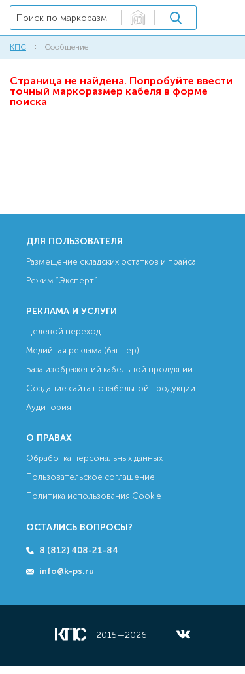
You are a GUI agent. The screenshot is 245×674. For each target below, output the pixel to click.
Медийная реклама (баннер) (82, 350)
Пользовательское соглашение (90, 477)
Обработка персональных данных (94, 458)
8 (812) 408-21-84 (78, 550)
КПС (18, 47)
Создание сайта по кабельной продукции (110, 388)
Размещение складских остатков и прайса (111, 261)
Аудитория (48, 407)
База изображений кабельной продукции (109, 369)
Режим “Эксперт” (61, 280)
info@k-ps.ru (66, 571)
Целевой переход (63, 331)
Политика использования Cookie (93, 496)
